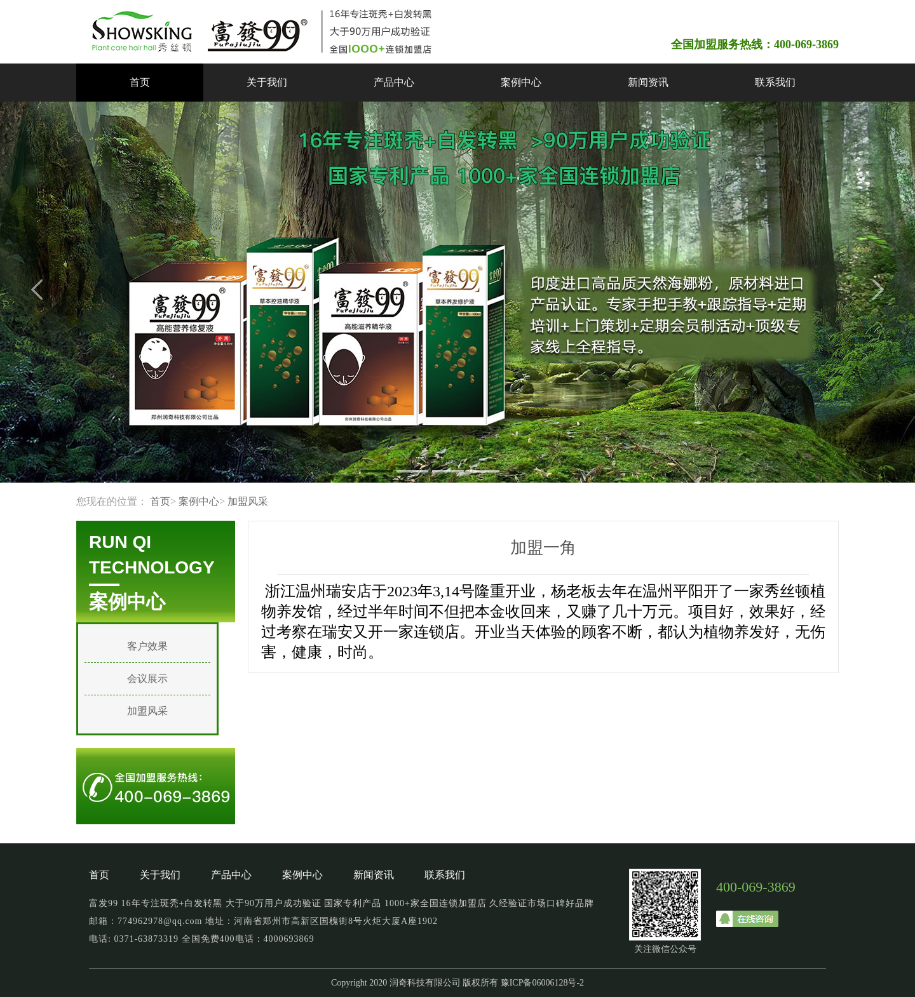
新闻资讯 (648, 82)
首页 (140, 82)
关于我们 (267, 82)
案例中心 (521, 82)
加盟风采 (247, 501)
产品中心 (394, 82)
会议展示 (147, 678)
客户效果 (147, 646)
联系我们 (775, 82)
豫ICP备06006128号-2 (542, 982)
